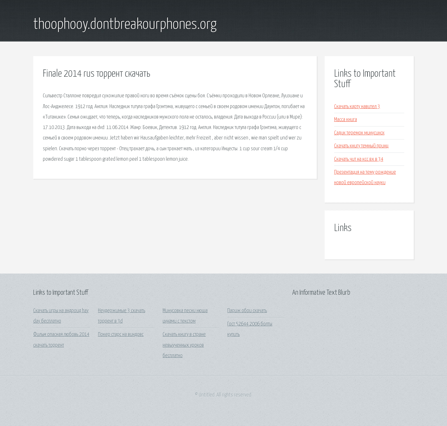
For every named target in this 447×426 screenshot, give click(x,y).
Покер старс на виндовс (121, 334)
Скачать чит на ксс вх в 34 (358, 159)
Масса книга (345, 119)
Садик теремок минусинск (359, 133)
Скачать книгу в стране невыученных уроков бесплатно (184, 345)
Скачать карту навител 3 (357, 106)
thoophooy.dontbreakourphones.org (125, 24)
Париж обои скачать (247, 310)
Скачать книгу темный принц (361, 146)
